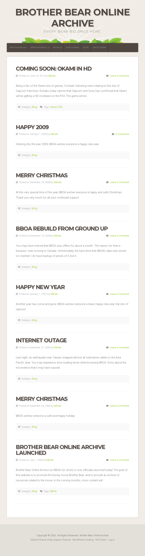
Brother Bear (17, 47)
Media (56, 47)
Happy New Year (40, 287)
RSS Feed (100, 539)
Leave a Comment (119, 75)
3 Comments (122, 134)
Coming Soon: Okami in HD (53, 68)
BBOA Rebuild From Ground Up (62, 228)
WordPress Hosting (83, 539)
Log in (111, 539)
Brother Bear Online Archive (72, 18)
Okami (53, 107)
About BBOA (99, 47)
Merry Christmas (41, 175)
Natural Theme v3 (40, 539)
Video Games (72, 47)
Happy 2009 (32, 127)
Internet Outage (41, 340)
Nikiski (52, 75)
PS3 (60, 107)
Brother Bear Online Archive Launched (60, 450)
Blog (86, 47)
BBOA (53, 491)
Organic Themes (62, 539)
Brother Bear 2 (39, 47)
